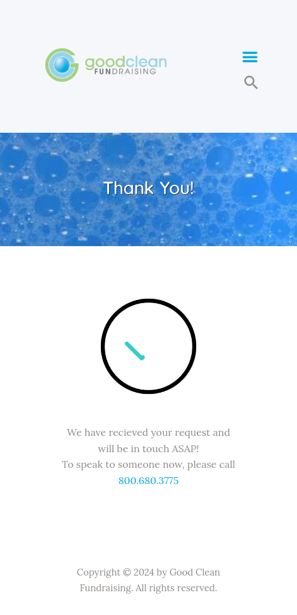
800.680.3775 (148, 480)
